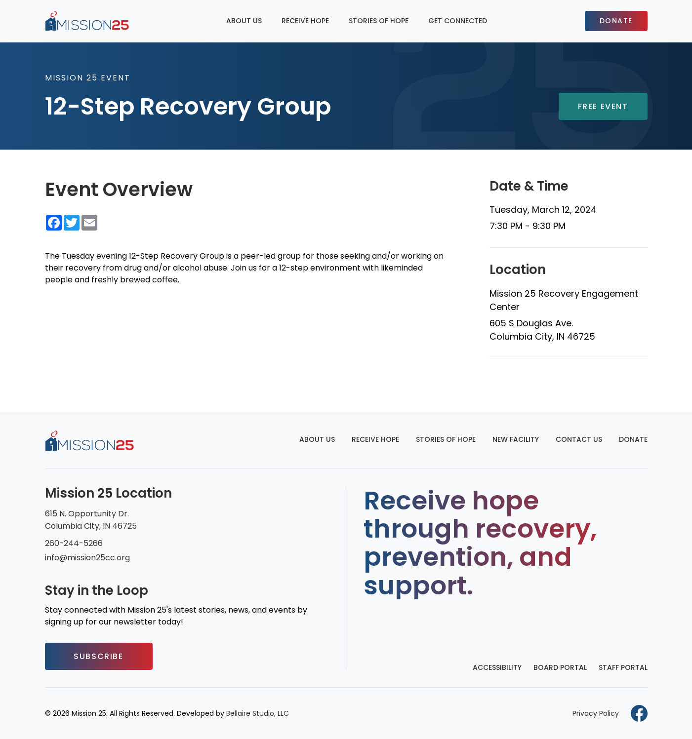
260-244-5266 (74, 543)
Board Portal (560, 667)
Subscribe (98, 656)
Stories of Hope (378, 21)
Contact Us (579, 439)
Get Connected (457, 21)
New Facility (515, 439)
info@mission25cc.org (87, 557)
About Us (244, 21)
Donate (616, 21)
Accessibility (497, 667)
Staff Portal (623, 667)
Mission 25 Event (87, 77)
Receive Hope (305, 21)
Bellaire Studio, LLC (257, 713)
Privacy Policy (595, 713)
